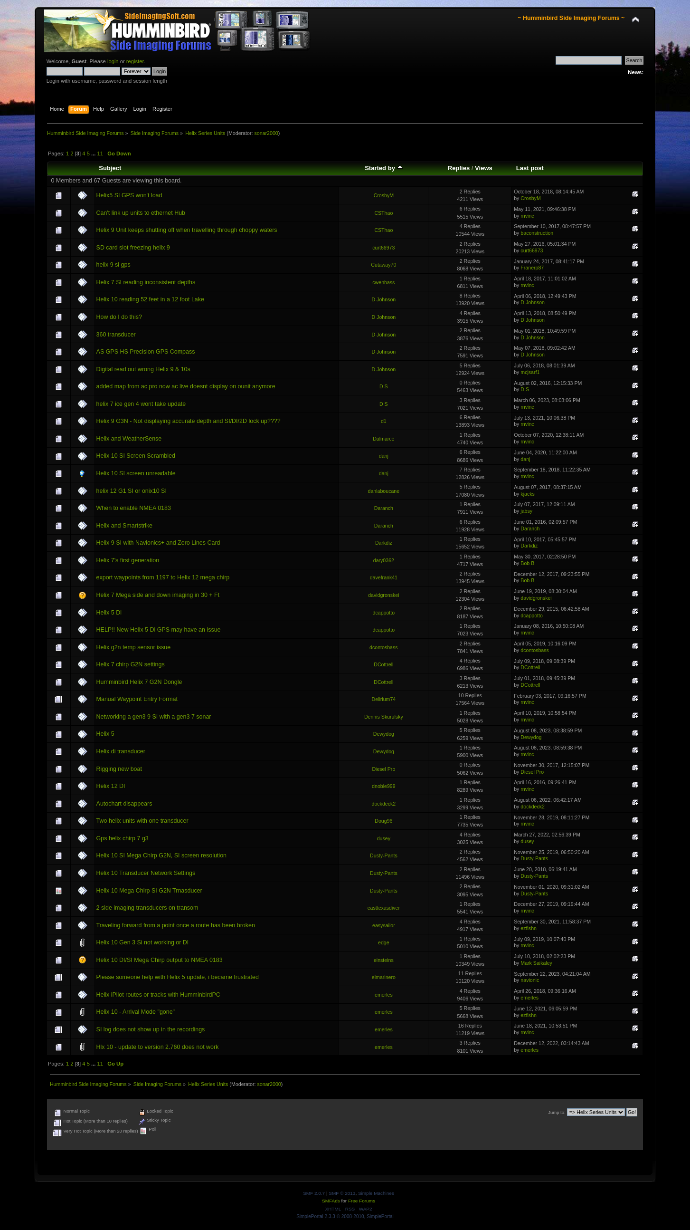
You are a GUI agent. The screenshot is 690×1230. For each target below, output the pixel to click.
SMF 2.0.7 (314, 1193)
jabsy (526, 511)
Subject (110, 168)
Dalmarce (383, 439)
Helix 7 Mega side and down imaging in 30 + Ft (158, 595)
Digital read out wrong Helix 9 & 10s (143, 369)
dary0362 (383, 560)
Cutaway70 (383, 265)
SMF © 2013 (342, 1193)
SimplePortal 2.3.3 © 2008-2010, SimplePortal (345, 1216)
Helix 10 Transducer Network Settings (146, 873)
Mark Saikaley (536, 963)
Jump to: (557, 1112)
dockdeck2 (384, 804)
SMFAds (331, 1200)
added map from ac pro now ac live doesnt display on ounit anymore (185, 386)
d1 (384, 421)
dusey (383, 838)
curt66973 (383, 247)
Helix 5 (105, 733)
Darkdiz (383, 543)
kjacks (527, 494)
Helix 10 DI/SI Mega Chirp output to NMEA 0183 (159, 960)
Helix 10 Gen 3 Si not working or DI (142, 942)
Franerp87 (532, 267)
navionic (529, 980)
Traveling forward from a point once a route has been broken (175, 925)
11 (100, 153)
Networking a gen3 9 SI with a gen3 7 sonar (153, 716)
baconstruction (536, 233)
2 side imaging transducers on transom (147, 907)
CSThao (383, 213)
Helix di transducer (120, 751)
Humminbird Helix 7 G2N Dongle (139, 682)
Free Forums (361, 1200)
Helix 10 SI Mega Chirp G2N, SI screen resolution (161, 855)
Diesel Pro (383, 769)
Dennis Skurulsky (383, 717)
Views (483, 168)
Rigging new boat (119, 769)
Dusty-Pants (383, 855)
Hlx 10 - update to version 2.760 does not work (157, 1047)
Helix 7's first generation (128, 560)
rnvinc (527, 216)
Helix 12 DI (110, 786)
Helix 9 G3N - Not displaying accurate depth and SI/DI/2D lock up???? (188, 421)
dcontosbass (383, 647)
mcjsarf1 (529, 372)
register (135, 61)
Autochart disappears (124, 803)
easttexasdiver (384, 908)
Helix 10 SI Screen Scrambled (135, 455)
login (113, 61)
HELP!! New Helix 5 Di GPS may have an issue (158, 629)
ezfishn (528, 928)
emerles (384, 995)
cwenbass (383, 282)
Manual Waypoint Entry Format (137, 699)
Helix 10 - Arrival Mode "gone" (135, 1012)
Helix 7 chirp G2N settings (130, 664)
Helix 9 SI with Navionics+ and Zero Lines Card (158, 542)
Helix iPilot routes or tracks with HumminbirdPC (158, 994)
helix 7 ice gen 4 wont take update (141, 404)
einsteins (384, 960)
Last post (530, 168)
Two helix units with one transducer (142, 820)
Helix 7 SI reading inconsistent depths (146, 282)
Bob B (527, 563)
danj (383, 456)
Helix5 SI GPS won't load (129, 195)
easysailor (383, 925)
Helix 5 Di (109, 612)
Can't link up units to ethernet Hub (140, 213)
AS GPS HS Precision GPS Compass (145, 351)
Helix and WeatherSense (129, 438)
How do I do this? (119, 317)
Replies (459, 168)
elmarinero (384, 977)
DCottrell (383, 664)
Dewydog (383, 734)
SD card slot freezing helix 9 (133, 247)
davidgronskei (383, 595)
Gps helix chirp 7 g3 (122, 838)
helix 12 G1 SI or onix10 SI (131, 491)
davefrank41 (383, 577)
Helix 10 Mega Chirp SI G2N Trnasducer (149, 890)
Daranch (383, 508)
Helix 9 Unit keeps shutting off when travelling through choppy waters (186, 230)
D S (383, 386)
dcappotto (384, 612)
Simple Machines (376, 1193)
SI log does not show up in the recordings (150, 1029)
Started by (383, 168)
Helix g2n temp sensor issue (133, 647)
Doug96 (383, 821)
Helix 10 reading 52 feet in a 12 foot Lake (150, 299)
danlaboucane (384, 491)
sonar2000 (266, 133)
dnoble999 (384, 786)
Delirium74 (384, 699)
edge (383, 942)
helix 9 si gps (113, 264)
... (94, 153)
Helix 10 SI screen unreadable (136, 473)
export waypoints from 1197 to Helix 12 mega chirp (163, 577)
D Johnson (384, 299)
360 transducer (116, 334)
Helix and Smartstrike (124, 525)
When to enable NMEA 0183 (133, 508)
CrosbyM (384, 195)
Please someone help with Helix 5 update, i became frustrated (177, 977)
